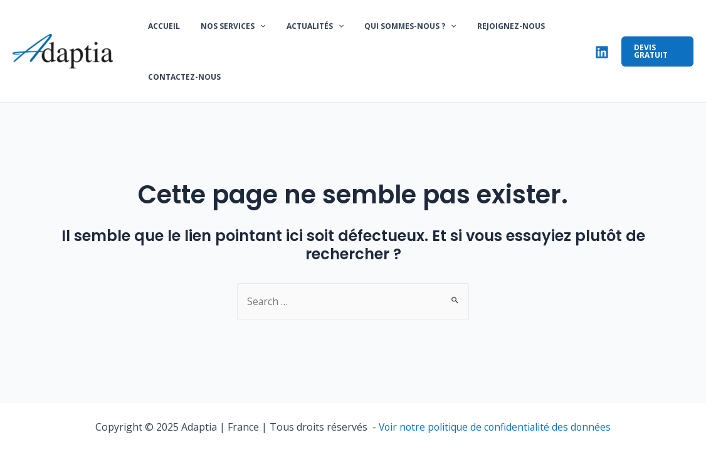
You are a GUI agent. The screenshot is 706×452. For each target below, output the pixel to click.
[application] (251, 28)
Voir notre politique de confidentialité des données (494, 427)
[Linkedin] (595, 54)
